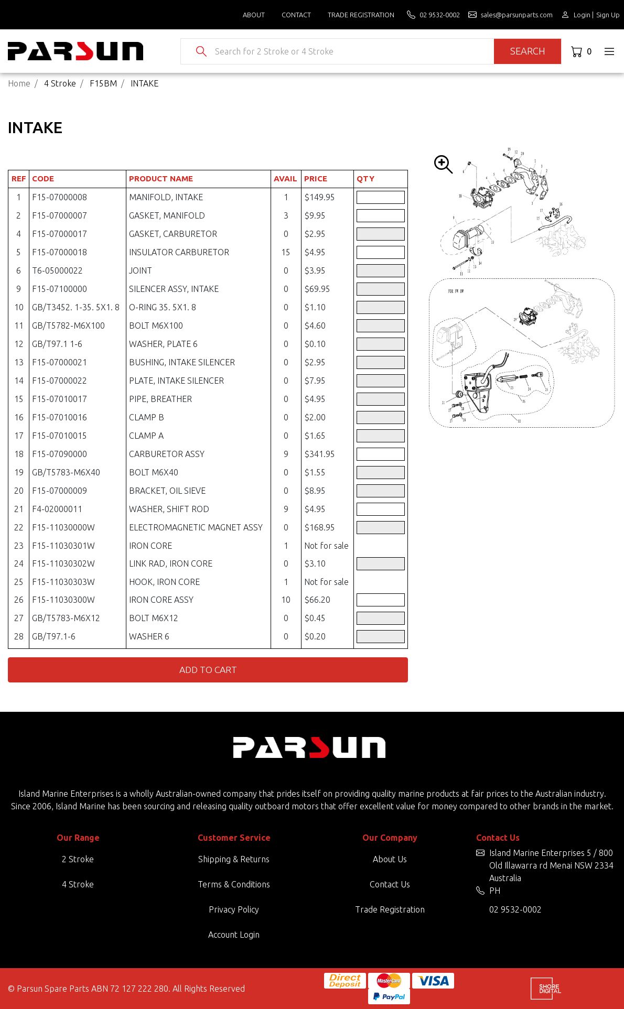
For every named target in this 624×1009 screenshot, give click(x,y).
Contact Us (390, 884)
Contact (296, 14)
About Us (390, 859)
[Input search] (350, 51)
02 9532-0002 (515, 909)
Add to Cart (208, 670)
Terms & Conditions (234, 884)
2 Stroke (78, 859)
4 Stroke (78, 884)
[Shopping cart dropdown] (582, 51)
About (254, 14)
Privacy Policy (234, 909)
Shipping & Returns (234, 859)
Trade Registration (361, 14)
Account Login (234, 934)
